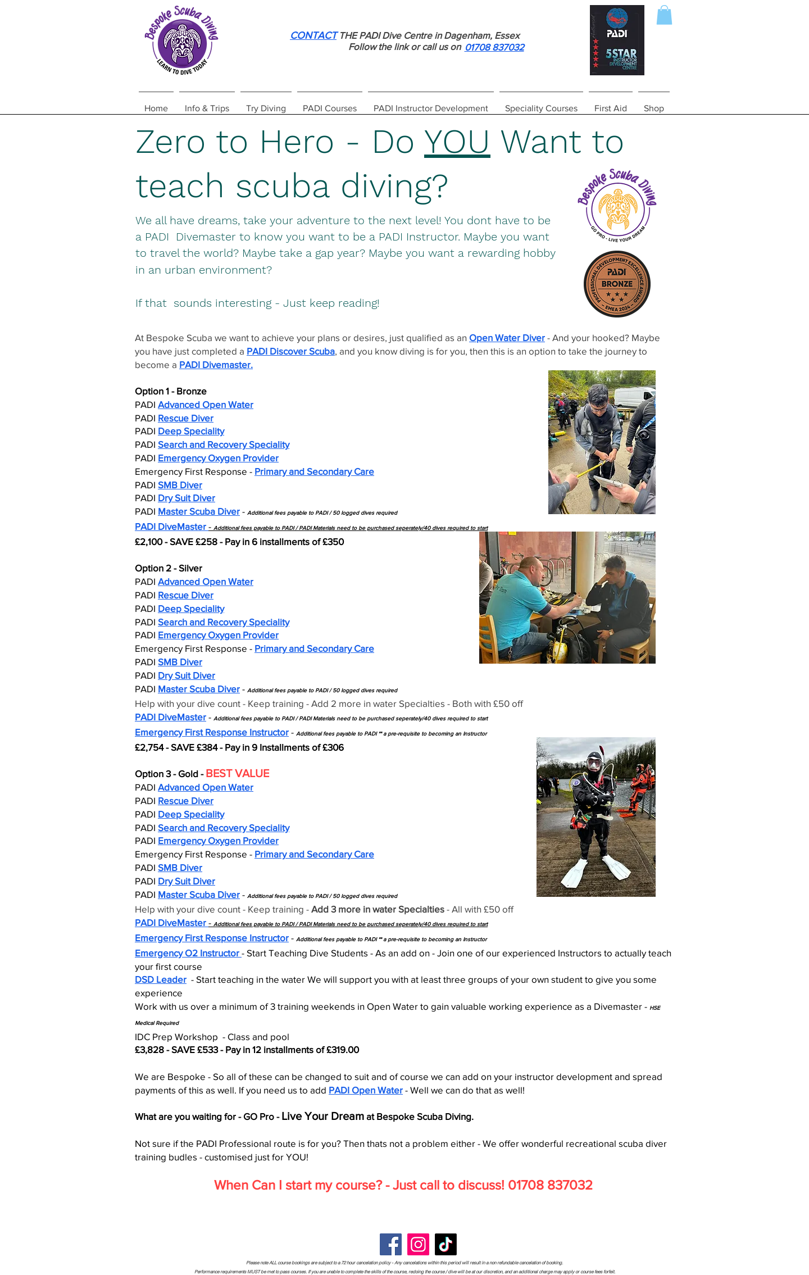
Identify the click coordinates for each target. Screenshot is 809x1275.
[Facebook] (391, 1244)
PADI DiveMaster (170, 526)
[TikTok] (446, 1244)
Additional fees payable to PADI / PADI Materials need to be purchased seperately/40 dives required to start (350, 528)
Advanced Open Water (205, 404)
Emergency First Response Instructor (212, 732)
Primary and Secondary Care (314, 471)
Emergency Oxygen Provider (218, 457)
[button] (664, 15)
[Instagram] (418, 1244)
